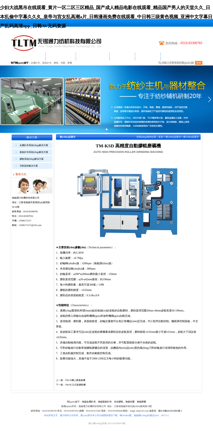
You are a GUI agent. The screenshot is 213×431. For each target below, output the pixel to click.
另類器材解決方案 (29, 165)
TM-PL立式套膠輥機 (75, 384)
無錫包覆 (130, 401)
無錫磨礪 (141, 401)
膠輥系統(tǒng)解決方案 (32, 159)
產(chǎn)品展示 (92, 56)
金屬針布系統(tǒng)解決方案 (34, 145)
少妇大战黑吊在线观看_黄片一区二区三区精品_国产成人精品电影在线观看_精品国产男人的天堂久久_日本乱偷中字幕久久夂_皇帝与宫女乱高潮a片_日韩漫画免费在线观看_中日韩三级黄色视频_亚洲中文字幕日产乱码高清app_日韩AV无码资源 (106, 16)
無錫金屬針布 (89, 401)
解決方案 (122, 56)
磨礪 (69, 62)
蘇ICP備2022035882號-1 (170, 410)
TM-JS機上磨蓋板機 (75, 380)
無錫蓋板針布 (105, 401)
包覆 (63, 62)
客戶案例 (148, 56)
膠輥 (56, 62)
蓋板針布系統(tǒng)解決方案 (34, 152)
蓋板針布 (46, 62)
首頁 (160, 137)
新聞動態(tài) (60, 56)
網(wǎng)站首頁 (28, 56)
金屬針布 (35, 62)
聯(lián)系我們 (176, 56)
